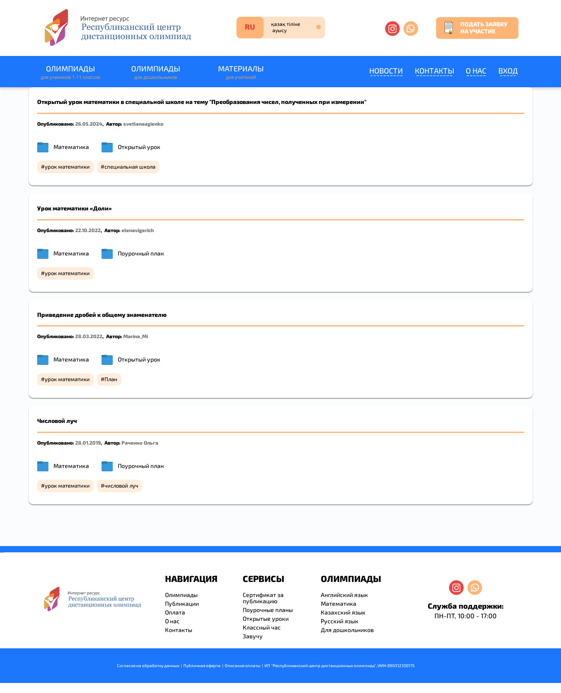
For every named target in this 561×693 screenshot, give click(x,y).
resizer (3, 552)
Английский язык (344, 594)
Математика (71, 146)
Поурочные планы (268, 609)
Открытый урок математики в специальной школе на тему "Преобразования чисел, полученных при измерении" (201, 101)
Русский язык (339, 621)
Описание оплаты (242, 665)
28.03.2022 (88, 336)
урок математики (67, 166)
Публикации (182, 603)
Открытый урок (139, 146)
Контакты (434, 70)
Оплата (175, 612)
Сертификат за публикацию (263, 597)
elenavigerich (138, 230)
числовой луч (121, 485)
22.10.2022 (88, 230)
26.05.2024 (88, 123)
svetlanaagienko (143, 123)
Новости (386, 70)
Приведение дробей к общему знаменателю (102, 314)
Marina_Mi (135, 336)
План (110, 379)
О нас (476, 70)
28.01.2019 (88, 442)
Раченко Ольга (140, 442)
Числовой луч (57, 420)
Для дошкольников (347, 629)
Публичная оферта (202, 665)
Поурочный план (141, 253)
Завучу (253, 636)
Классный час (262, 627)
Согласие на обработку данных (148, 665)
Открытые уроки (266, 618)
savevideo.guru (1, 552)
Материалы (241, 72)
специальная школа (129, 166)
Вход (508, 70)
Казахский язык (343, 612)
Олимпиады (70, 72)
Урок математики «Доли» (74, 208)
